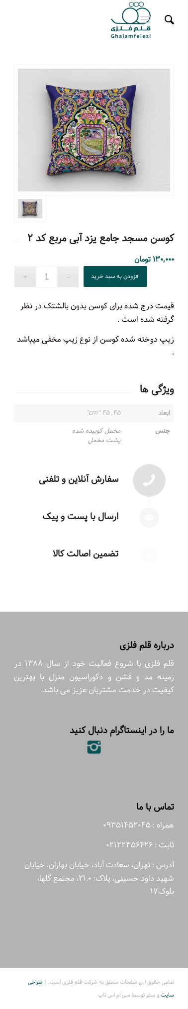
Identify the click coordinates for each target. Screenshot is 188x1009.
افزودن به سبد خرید (115, 276)
